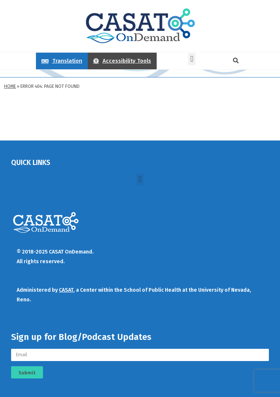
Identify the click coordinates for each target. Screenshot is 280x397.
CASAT (66, 290)
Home (10, 86)
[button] (191, 59)
